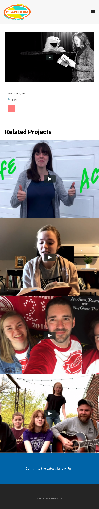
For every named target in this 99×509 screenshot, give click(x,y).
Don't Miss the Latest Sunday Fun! (49, 468)
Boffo (15, 99)
